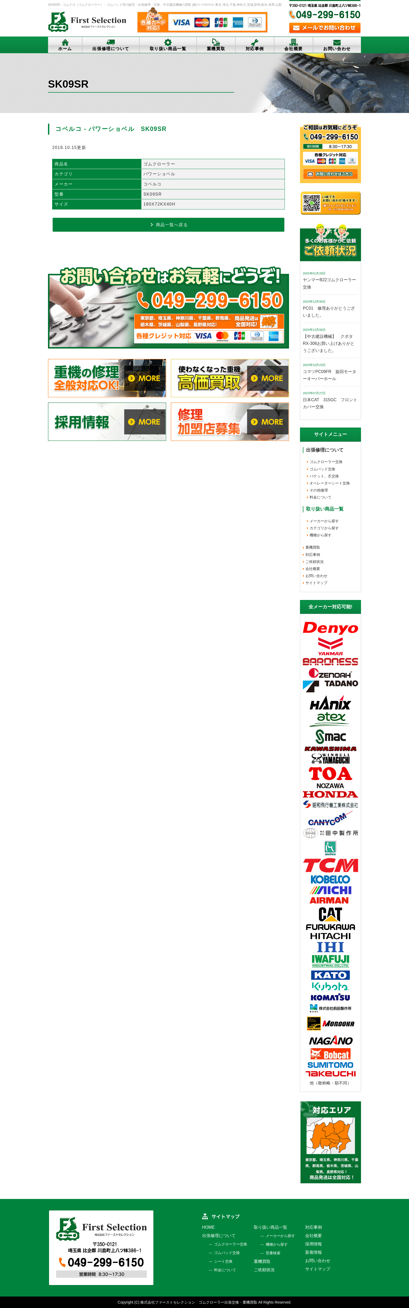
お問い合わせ (337, 48)
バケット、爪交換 (324, 476)
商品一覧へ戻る (168, 224)
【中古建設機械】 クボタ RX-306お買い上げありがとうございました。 (330, 343)
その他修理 (319, 490)
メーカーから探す (324, 521)
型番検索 (273, 1253)
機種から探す (321, 535)
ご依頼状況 (314, 562)
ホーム (65, 48)
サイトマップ (316, 583)
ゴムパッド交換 (322, 469)
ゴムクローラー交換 (326, 462)
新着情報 (313, 1252)
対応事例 (255, 48)
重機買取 (216, 48)
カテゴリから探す (324, 528)
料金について (321, 497)
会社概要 (293, 48)
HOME (208, 1227)
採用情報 (313, 1244)
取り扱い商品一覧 (168, 48)
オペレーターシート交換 (330, 483)
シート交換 (223, 1261)
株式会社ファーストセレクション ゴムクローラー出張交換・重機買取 (198, 1302)
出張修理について (110, 48)
